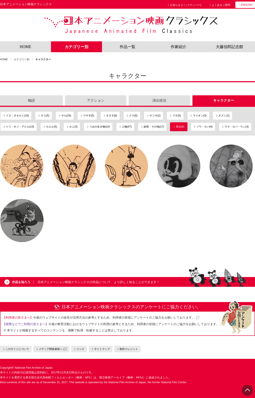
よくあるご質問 (221, 5)
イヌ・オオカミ (17, 115)
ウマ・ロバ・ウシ (236, 126)
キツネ (155, 115)
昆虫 (180, 126)
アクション (95, 100)
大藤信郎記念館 (229, 47)
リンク (80, 349)
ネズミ (224, 115)
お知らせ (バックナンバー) (185, 5)
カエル (51, 126)
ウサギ (88, 115)
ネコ (45, 115)
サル (66, 115)
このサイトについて (17, 349)
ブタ (176, 115)
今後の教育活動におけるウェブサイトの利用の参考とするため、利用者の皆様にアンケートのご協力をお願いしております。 (111, 324)
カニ (73, 126)
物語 (31, 100)
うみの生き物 (99, 126)
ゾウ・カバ (204, 126)
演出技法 (159, 100)
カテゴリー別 (76, 47)
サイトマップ (102, 349)
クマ (133, 115)
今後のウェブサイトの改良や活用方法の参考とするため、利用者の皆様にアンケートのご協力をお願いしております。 (99, 317)
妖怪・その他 (154, 126)
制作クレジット (129, 349)
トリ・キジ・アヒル (20, 126)
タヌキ (111, 115)
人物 (127, 126)
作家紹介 (178, 47)
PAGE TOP (247, 390)
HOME (25, 47)
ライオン (200, 115)
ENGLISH (246, 4)
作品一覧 (127, 47)
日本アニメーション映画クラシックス (131, 25)
